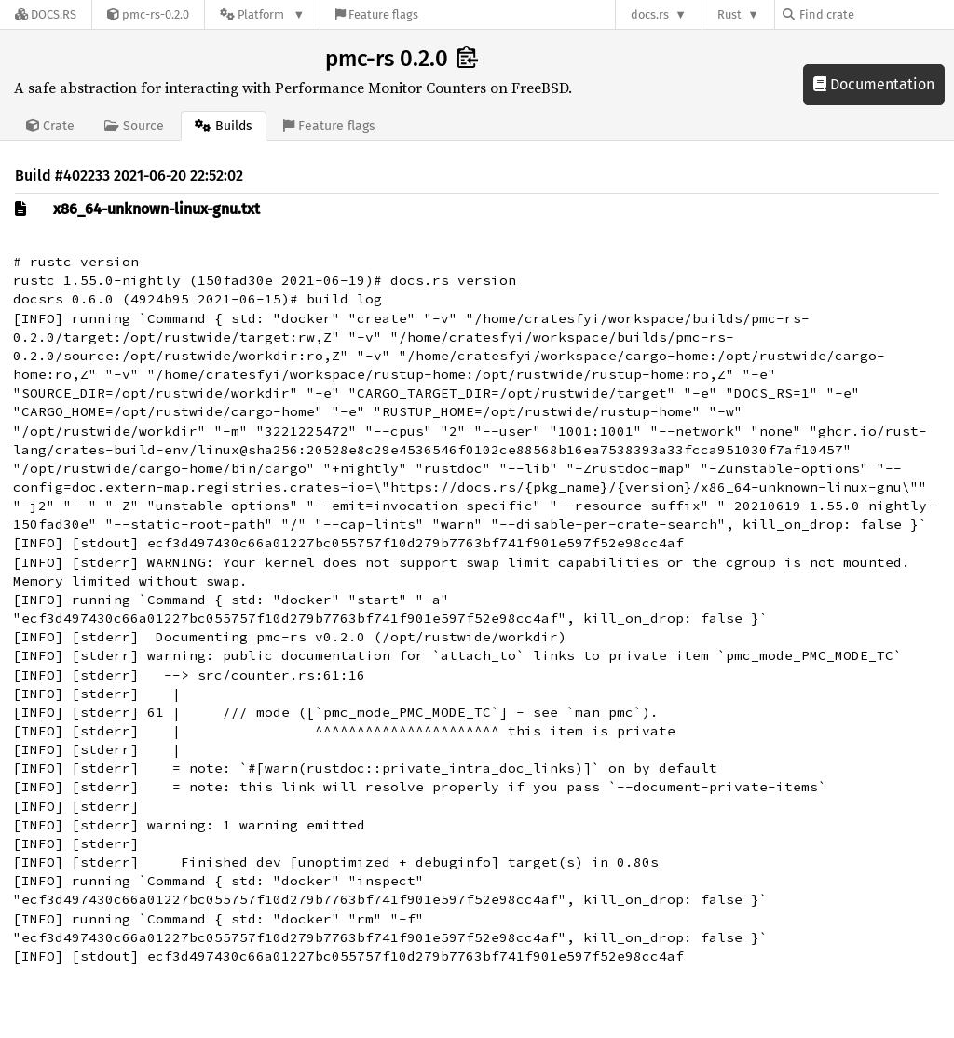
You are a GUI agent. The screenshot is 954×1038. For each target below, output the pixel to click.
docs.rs (650, 14)
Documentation (873, 84)
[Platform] (262, 14)
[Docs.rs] (45, 14)
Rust (729, 14)
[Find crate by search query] (875, 14)
